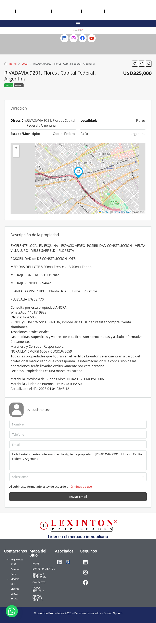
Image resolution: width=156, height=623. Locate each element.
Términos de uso (80, 486)
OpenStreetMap (122, 212)
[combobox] (78, 476)
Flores (18, 85)
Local (25, 63)
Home (12, 63)
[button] (135, 64)
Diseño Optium (113, 613)
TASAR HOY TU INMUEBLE (116, 11)
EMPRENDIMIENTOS (33, 11)
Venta (8, 85)
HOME (7, 11)
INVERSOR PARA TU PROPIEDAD (63, 11)
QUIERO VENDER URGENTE (140, 11)
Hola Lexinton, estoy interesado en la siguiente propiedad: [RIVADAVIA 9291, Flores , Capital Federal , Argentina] (78, 460)
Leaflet (104, 212)
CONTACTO (93, 11)
